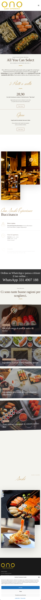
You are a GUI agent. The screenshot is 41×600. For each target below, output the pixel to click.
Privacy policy (23, 598)
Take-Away (20, 111)
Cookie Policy (17, 598)
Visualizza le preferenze (20, 595)
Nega (20, 591)
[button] (39, 577)
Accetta (20, 587)
